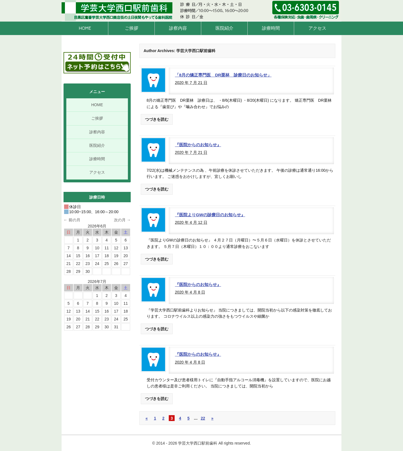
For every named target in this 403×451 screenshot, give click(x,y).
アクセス (317, 28)
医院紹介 (224, 28)
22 (203, 418)
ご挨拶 (131, 28)
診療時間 (271, 28)
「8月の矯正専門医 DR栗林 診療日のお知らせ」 (223, 75)
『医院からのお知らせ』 (198, 144)
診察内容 (178, 28)
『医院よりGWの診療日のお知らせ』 (210, 214)
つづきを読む (156, 119)
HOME (85, 28)
